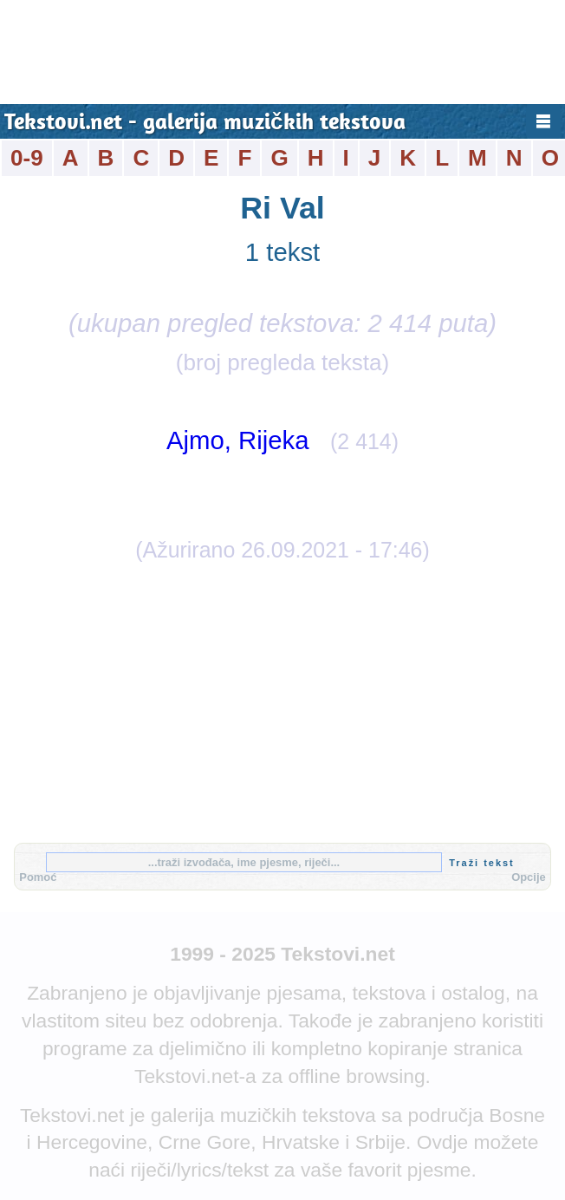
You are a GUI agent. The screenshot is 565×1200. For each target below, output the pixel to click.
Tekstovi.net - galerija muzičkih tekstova (205, 123)
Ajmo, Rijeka (237, 440)
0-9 (26, 158)
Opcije (528, 877)
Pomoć (37, 877)
